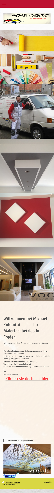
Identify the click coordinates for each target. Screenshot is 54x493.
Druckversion (8, 483)
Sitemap (17, 483)
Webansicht (48, 482)
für (15, 358)
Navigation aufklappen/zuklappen (27, 4)
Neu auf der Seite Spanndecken (20, 440)
